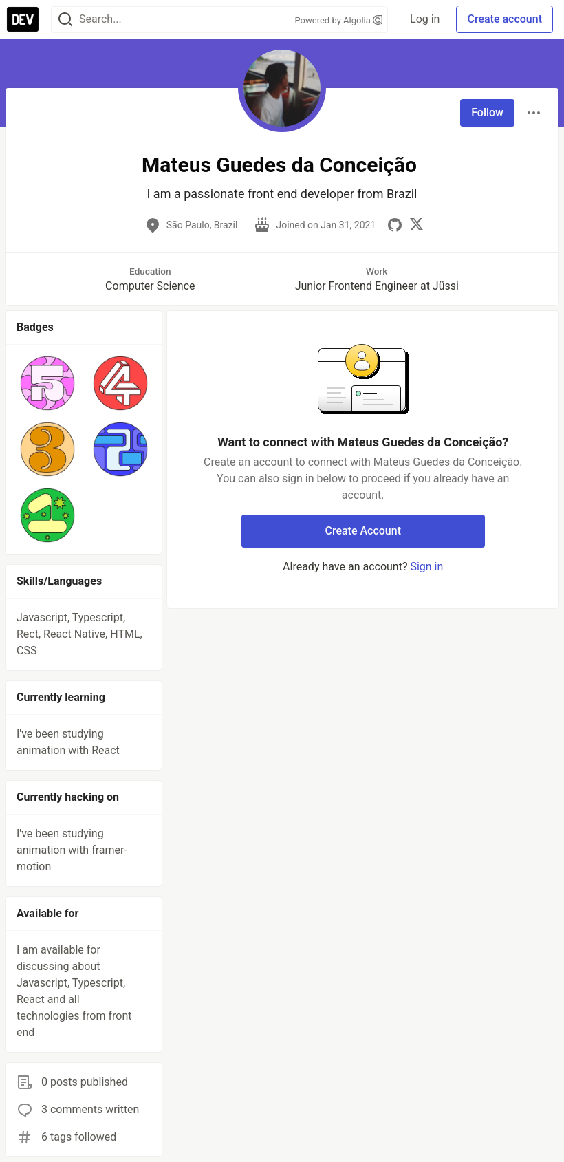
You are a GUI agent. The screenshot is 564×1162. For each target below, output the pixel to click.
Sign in (426, 566)
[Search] (65, 19)
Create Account (363, 530)
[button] (47, 383)
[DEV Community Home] (23, 19)
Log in (425, 18)
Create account (504, 18)
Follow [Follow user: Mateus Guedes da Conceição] (487, 112)
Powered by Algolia (339, 20)
